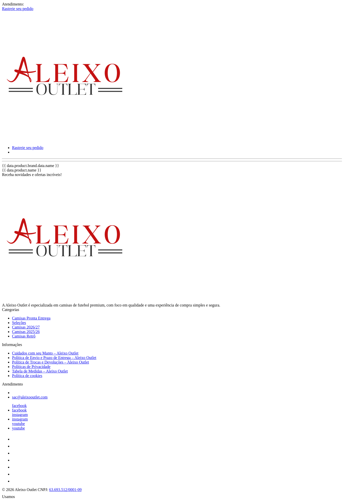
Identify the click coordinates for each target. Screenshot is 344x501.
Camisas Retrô (24, 336)
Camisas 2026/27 (26, 327)
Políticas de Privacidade (31, 366)
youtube (18, 424)
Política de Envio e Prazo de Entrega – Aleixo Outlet (54, 358)
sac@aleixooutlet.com (30, 397)
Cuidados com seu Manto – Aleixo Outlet (45, 353)
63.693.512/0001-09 (65, 490)
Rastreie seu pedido (17, 8)
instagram (20, 414)
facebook (19, 406)
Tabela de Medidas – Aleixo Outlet (40, 371)
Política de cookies (27, 376)
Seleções (19, 322)
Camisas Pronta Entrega (31, 318)
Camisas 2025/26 (26, 332)
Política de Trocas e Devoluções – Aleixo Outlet (50, 362)
